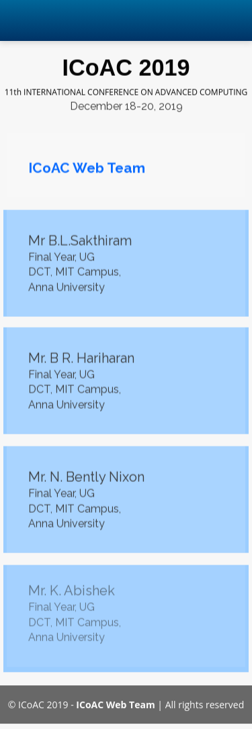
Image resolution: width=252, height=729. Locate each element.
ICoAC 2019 (126, 67)
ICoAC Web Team (115, 702)
